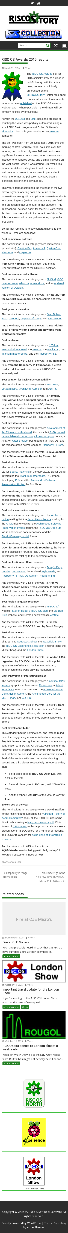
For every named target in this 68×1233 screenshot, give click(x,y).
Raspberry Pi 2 (47, 353)
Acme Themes (36, 1227)
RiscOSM (7, 252)
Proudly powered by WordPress (21, 1223)
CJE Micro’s (20, 826)
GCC (60, 279)
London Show (35, 649)
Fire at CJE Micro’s (34, 919)
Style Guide (48, 571)
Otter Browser (10, 283)
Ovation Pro (24, 248)
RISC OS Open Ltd (50, 527)
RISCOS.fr (53, 606)
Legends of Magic (30, 318)
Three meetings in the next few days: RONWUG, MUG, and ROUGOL (50, 876)
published (26, 103)
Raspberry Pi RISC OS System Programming (28, 575)
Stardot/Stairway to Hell (15, 536)
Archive (6, 571)
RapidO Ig (53, 349)
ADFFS (52, 388)
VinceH (27, 68)
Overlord (14, 318)
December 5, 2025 (13, 937)
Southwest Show (27, 641)
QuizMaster (54, 318)
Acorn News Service (39, 519)
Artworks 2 (39, 248)
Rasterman (45, 685)
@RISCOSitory (36, 94)
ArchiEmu (25, 388)
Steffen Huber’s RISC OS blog (30, 610)
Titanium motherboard (14, 353)
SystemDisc (54, 248)
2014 (34, 118)
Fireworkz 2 (37, 283)
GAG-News (18, 571)
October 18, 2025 (12, 1041)
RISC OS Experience (18, 645)
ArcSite (54, 614)
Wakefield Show (52, 641)
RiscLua (24, 283)
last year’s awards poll (41, 822)
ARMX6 (54, 131)
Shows (25, 1007)
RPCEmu (52, 384)
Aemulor (37, 388)
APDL (9, 523)
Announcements (12, 861)
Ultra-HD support (44, 436)
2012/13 (20, 118)
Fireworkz (7, 131)
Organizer (25, 252)
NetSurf (51, 279)
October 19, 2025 (12, 984)
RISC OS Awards (42, 73)
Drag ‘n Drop (54, 567)
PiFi (17, 480)
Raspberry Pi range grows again (15, 874)
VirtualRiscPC (10, 388)
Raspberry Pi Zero (52, 444)
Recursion (38, 645)
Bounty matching (20, 471)
